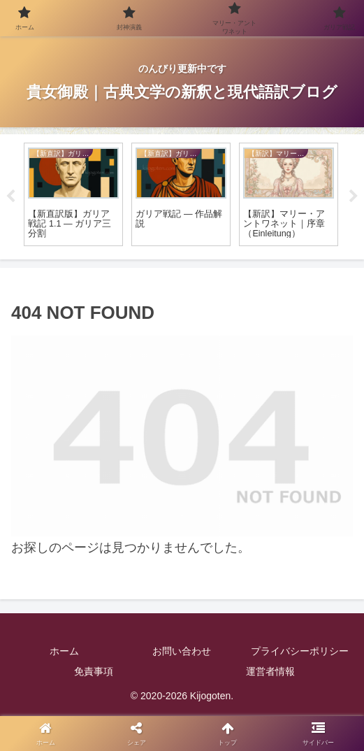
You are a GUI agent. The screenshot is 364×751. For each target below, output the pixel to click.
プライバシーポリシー (300, 651)
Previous (10, 196)
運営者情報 (270, 671)
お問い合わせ (181, 651)
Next (354, 196)
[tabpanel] (73, 195)
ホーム (64, 651)
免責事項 (93, 671)
